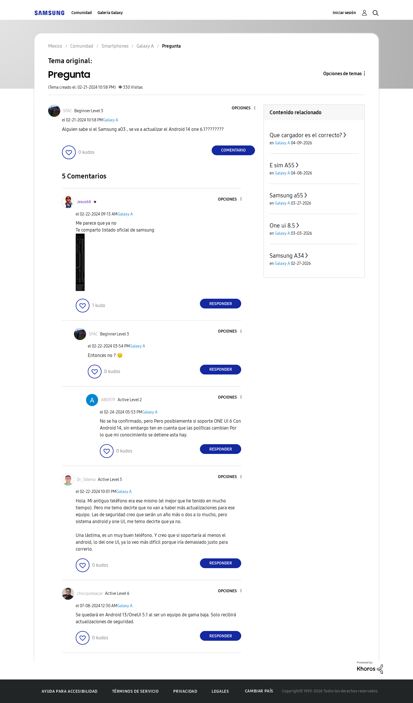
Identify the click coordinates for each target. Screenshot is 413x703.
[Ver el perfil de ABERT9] (108, 399)
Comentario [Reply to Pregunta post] (233, 150)
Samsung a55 (286, 195)
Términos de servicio (135, 691)
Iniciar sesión (344, 12)
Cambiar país (259, 691)
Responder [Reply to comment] (220, 303)
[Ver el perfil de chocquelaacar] (90, 593)
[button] (245, 108)
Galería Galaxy (110, 12)
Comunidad (81, 12)
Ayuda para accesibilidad (69, 691)
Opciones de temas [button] (342, 73)
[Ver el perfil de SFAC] (67, 110)
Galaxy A (110, 120)
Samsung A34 (287, 255)
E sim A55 (282, 165)
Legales (220, 691)
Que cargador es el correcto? (306, 135)
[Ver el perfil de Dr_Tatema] (86, 479)
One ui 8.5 (282, 225)
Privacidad (185, 691)
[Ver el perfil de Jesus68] (84, 201)
